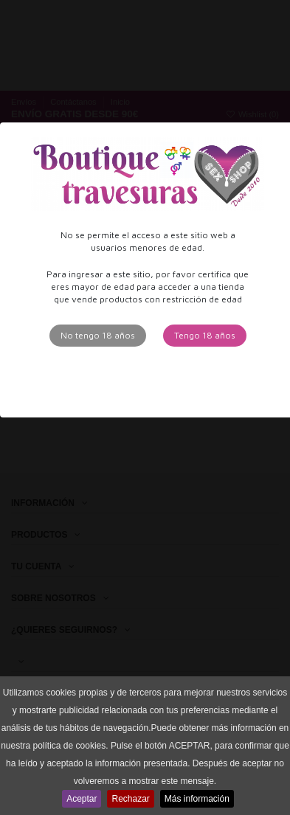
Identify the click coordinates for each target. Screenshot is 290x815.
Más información (197, 799)
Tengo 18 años (204, 335)
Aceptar (81, 799)
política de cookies (69, 746)
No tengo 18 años (98, 335)
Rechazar (130, 799)
